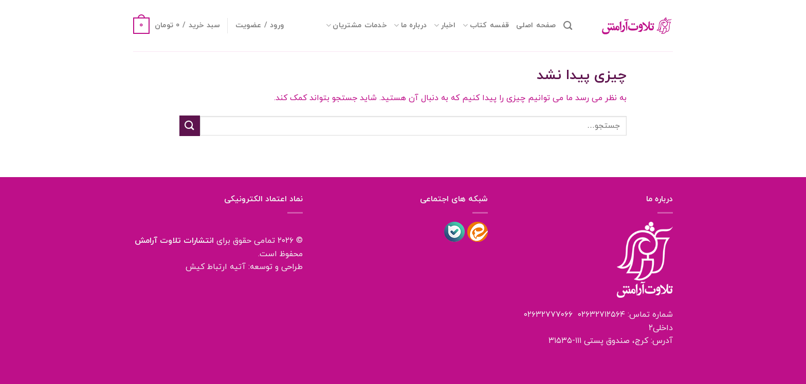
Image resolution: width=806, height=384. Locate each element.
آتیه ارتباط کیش (216, 267)
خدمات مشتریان (356, 25)
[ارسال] (189, 126)
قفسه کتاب (486, 25)
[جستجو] (567, 25)
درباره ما (410, 25)
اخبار (444, 25)
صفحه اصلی (536, 25)
